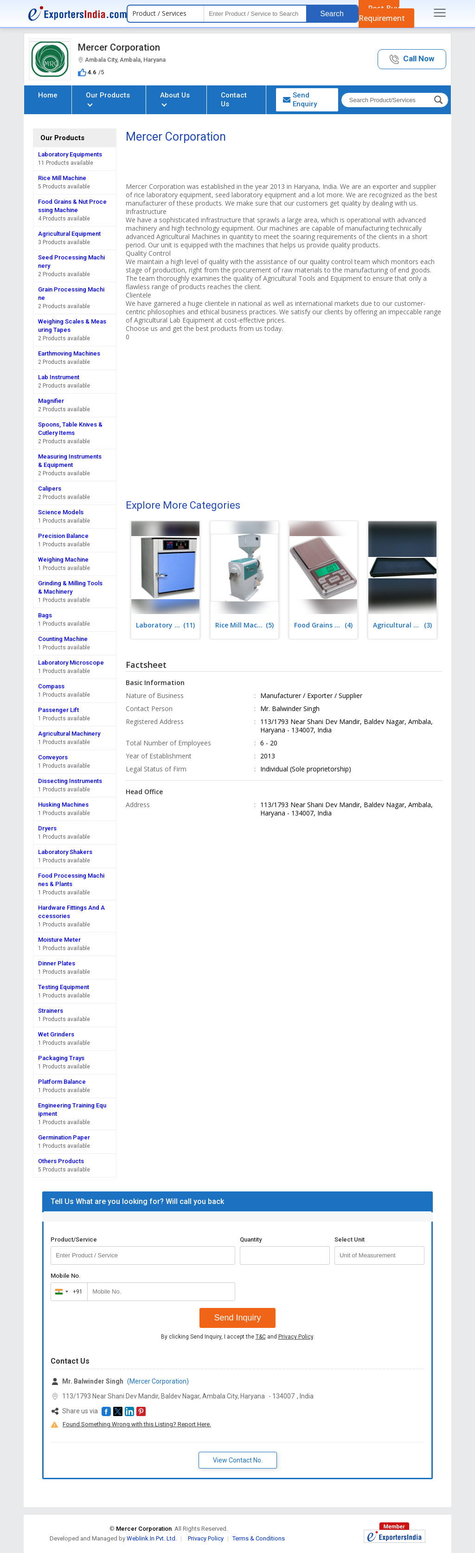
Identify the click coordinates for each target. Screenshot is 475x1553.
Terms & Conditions (258, 1538)
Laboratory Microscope (71, 662)
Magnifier (51, 400)
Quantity (251, 1239)
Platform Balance (62, 1081)
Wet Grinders (56, 1034)
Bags (45, 615)
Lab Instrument (58, 377)
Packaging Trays (61, 1058)
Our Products (108, 98)
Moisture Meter (59, 939)
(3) (402, 625)
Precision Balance (63, 535)
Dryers (47, 828)
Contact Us (234, 99)
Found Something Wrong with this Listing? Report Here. (137, 1424)
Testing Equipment (63, 987)
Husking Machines (63, 804)
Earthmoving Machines (69, 353)
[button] (412, 59)
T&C (261, 1336)
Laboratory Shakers (65, 851)
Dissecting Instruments (70, 780)
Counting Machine (63, 638)
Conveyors (53, 757)
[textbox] (255, 13)
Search (332, 14)
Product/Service (74, 1239)
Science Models (60, 512)
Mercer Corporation (119, 47)
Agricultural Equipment (69, 233)
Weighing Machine (63, 559)
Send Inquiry (237, 1317)
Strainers (50, 1010)
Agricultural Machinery (69, 733)
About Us (175, 98)
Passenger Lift (58, 709)
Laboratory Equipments (70, 154)
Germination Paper (64, 1137)
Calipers (49, 488)
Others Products (61, 1161)
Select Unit (349, 1239)
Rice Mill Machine (62, 178)
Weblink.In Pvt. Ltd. (152, 1538)
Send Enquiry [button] (300, 99)
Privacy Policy (295, 1336)
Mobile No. (66, 1275)
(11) (165, 625)
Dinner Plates (56, 963)
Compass (51, 686)
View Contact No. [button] (238, 1460)
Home (48, 95)
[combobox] (67, 1291)
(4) (323, 625)
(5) (244, 625)
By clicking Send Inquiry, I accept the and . (238, 1336)
